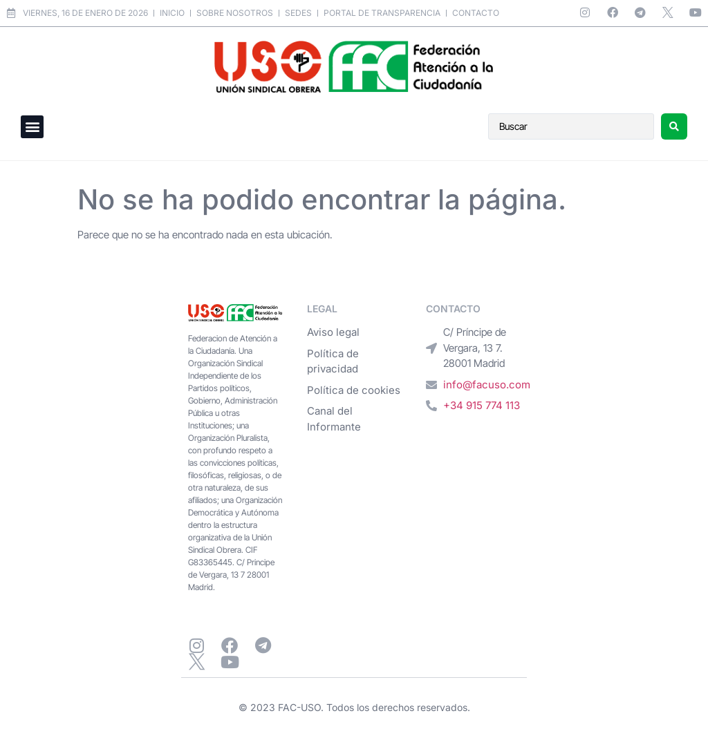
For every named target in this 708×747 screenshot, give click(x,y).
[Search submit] (674, 126)
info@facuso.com (486, 384)
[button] (32, 126)
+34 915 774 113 (481, 405)
